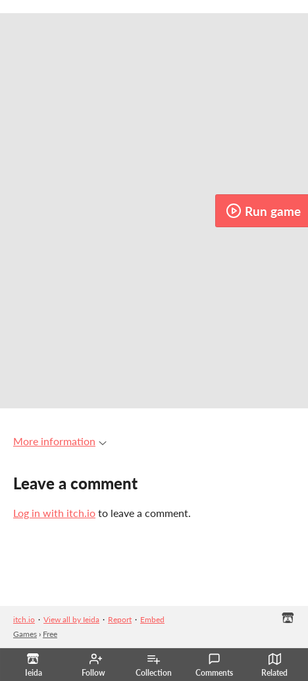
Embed (152, 619)
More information (60, 441)
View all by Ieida (71, 619)
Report (120, 619)
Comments (214, 665)
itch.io (24, 619)
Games (25, 634)
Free (50, 634)
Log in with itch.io (54, 512)
